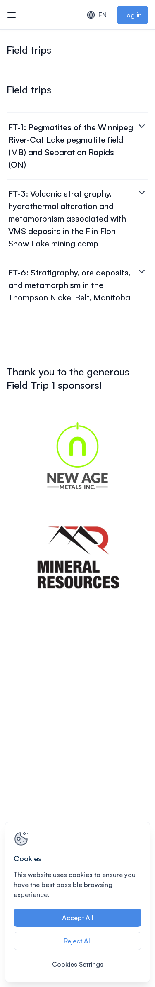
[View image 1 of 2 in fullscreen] (77, 455)
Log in (132, 15)
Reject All (78, 941)
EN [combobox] (97, 15)
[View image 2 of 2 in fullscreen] (77, 557)
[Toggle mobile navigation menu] (12, 15)
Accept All (77, 918)
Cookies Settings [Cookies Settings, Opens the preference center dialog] (77, 964)
